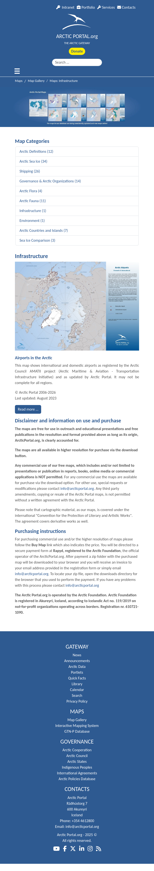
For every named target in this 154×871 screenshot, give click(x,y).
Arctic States (77, 761)
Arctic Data (77, 666)
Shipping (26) (29, 171)
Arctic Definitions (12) (36, 151)
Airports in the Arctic (33, 357)
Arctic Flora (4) (30, 191)
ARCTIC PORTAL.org (77, 36)
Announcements (77, 660)
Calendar (77, 689)
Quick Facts (77, 678)
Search (77, 695)
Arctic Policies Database (76, 779)
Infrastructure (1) (32, 210)
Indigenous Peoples (77, 767)
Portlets (77, 672)
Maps (77, 711)
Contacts (126, 7)
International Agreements (77, 773)
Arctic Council (77, 755)
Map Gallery (76, 720)
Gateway (77, 646)
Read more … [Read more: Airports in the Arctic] (28, 409)
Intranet (65, 7)
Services (106, 7)
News (77, 655)
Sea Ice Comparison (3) (37, 240)
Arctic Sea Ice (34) (33, 161)
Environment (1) (32, 220)
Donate (77, 51)
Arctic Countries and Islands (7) (43, 230)
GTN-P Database (77, 731)
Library (77, 684)
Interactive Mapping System (77, 725)
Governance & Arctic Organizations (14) (50, 181)
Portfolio (86, 7)
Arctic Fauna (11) (32, 201)
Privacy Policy (77, 701)
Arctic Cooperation (77, 750)
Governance (77, 741)
